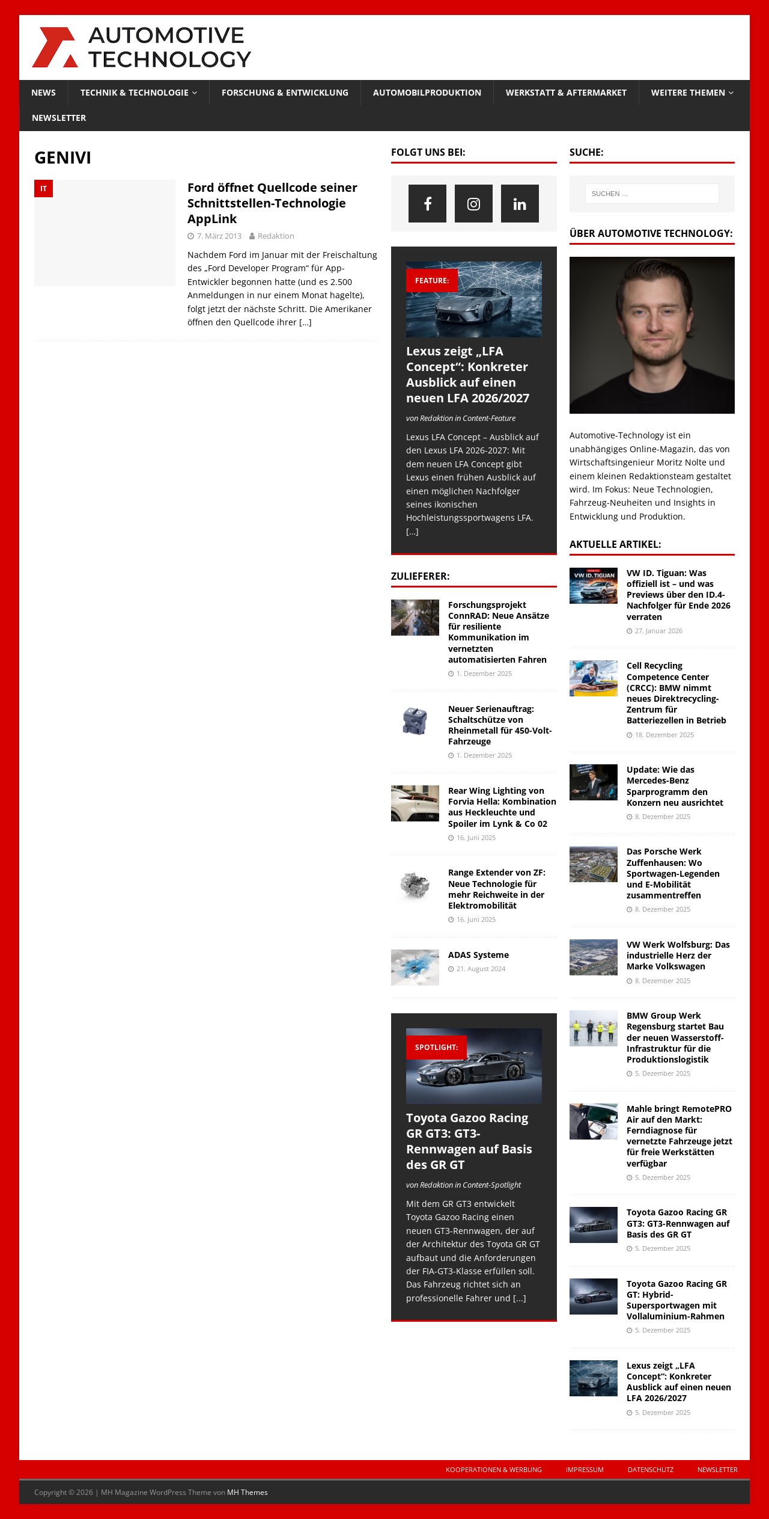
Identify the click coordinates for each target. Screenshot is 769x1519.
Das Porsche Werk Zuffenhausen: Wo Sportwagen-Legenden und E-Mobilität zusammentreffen (673, 873)
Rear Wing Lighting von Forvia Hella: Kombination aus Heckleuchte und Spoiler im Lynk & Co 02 (502, 807)
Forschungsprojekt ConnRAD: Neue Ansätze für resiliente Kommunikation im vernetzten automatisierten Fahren (498, 632)
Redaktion (276, 235)
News (43, 92)
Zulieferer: (420, 576)
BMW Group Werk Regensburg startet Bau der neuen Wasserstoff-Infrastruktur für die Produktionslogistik (675, 1037)
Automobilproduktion (427, 92)
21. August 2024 (481, 968)
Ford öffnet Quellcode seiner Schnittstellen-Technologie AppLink (272, 203)
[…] (305, 322)
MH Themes (247, 1492)
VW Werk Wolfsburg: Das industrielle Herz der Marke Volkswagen (678, 955)
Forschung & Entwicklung (285, 92)
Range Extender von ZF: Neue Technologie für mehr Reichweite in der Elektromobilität (497, 889)
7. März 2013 (219, 235)
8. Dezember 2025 (662, 816)
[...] (519, 1298)
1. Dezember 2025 (484, 673)
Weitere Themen (688, 92)
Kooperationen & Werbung (494, 1469)
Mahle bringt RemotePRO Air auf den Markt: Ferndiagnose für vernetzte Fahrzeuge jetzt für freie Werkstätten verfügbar (679, 1136)
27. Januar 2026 (658, 630)
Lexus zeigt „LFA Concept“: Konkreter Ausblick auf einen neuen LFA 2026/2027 (467, 374)
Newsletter (59, 117)
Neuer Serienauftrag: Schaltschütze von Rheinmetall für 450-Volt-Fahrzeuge (500, 725)
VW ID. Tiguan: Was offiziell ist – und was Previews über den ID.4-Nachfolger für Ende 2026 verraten (679, 594)
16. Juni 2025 (476, 837)
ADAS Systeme (478, 954)
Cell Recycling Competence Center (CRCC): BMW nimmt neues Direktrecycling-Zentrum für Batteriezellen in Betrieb (676, 693)
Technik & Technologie (135, 92)
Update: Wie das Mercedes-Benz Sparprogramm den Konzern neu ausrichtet (675, 786)
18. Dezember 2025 (664, 734)
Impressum (585, 1469)
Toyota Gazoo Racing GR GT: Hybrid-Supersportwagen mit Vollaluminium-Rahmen (677, 1300)
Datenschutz (650, 1469)
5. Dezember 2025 (662, 1073)
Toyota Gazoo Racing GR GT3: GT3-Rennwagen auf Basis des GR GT (469, 1141)
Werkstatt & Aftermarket (566, 92)
